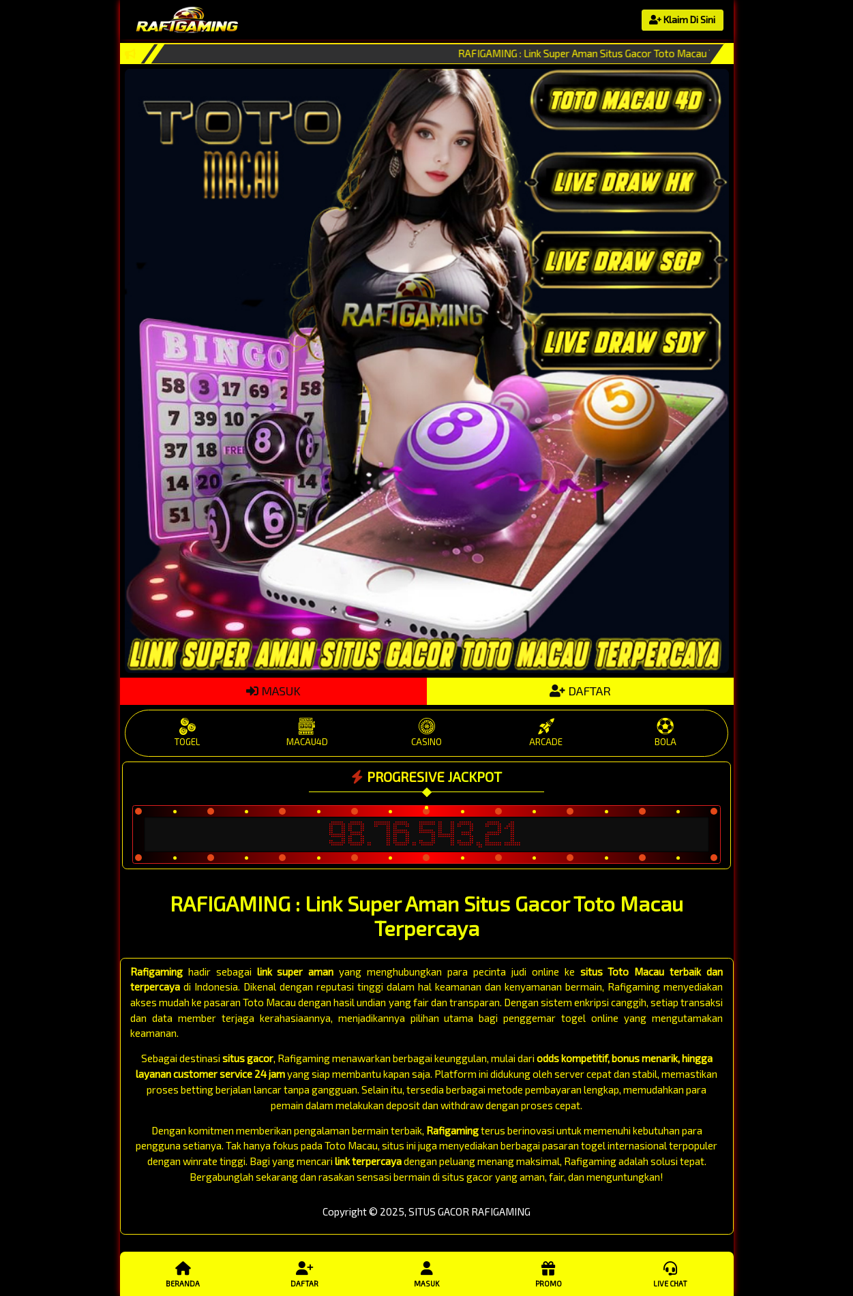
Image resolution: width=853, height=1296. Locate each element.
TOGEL (187, 732)
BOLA (665, 732)
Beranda (183, 1273)
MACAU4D (307, 732)
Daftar (305, 1273)
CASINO (426, 732)
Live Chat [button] (670, 1273)
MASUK (273, 690)
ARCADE (545, 732)
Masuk (426, 1273)
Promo (548, 1273)
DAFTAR (580, 690)
